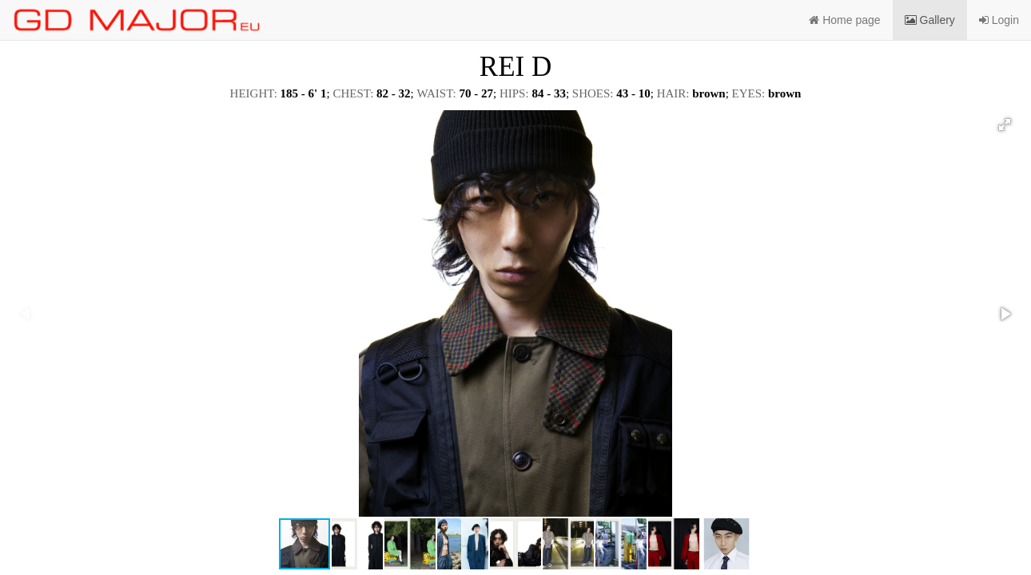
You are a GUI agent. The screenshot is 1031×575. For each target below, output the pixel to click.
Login (999, 20)
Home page (844, 20)
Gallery (930, 20)
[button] (1004, 124)
